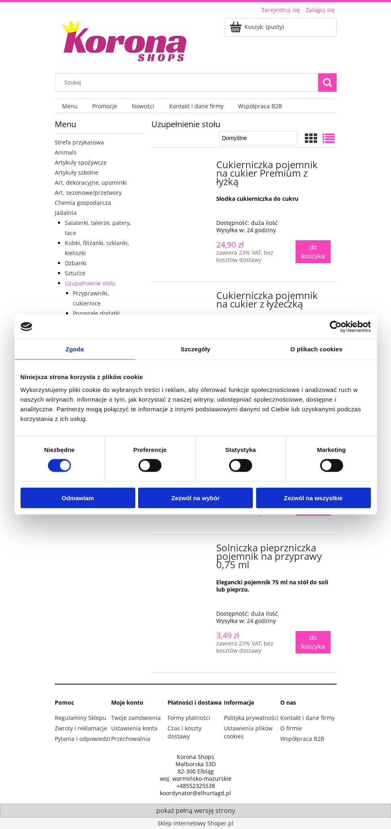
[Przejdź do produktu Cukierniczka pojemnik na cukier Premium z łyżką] (185, 167)
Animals (66, 152)
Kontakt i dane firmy (307, 718)
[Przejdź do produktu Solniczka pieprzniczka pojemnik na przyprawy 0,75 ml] (185, 550)
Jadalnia (66, 213)
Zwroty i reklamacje (81, 728)
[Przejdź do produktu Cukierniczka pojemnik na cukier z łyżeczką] (185, 298)
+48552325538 (195, 786)
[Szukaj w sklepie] (188, 82)
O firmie (291, 728)
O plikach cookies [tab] (316, 349)
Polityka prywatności (251, 718)
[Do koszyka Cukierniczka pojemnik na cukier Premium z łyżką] (313, 251)
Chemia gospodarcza (83, 202)
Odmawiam (78, 497)
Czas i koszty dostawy (184, 732)
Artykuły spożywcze (81, 162)
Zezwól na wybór (195, 497)
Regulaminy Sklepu (80, 718)
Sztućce (75, 273)
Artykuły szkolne (76, 172)
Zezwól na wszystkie (313, 497)
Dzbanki (76, 263)
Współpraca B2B (302, 738)
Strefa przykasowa (79, 142)
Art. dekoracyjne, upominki (91, 182)
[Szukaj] (327, 82)
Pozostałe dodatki (96, 313)
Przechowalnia (130, 738)
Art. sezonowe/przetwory (88, 192)
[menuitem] (70, 106)
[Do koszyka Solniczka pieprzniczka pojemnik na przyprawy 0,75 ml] (313, 642)
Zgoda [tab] (75, 349)
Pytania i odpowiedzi (82, 738)
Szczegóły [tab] (195, 349)
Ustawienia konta (134, 728)
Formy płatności (189, 718)
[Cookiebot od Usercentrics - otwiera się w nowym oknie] (335, 327)
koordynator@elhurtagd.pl (195, 793)
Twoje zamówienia (136, 718)
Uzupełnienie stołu (90, 283)
